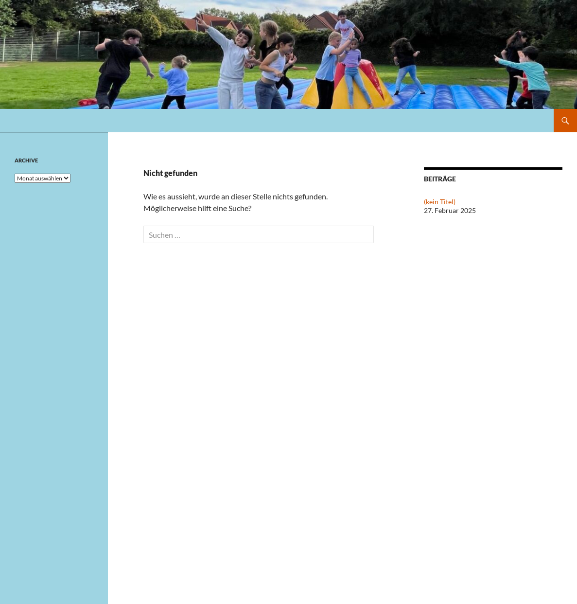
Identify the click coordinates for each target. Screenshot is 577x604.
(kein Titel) (439, 201)
